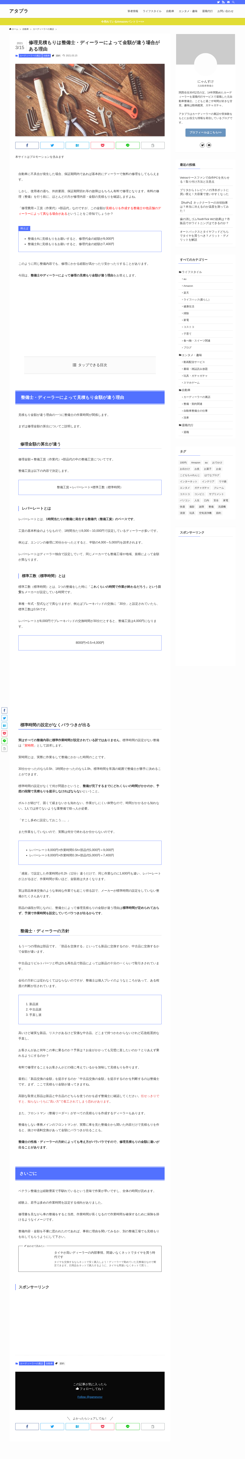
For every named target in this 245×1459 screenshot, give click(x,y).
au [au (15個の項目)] (206, 482)
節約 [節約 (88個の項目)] (218, 532)
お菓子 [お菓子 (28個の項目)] (208, 488)
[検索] (233, 2)
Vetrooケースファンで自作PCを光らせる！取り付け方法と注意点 (204, 179)
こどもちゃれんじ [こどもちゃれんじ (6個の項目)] (190, 494)
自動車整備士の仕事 (197, 427)
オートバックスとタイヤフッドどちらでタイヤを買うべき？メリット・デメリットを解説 (204, 235)
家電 (187, 326)
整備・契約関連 (194, 420)
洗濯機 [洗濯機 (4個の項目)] (222, 526)
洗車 (187, 435)
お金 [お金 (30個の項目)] (218, 488)
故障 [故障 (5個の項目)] (201, 526)
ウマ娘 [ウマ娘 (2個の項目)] (222, 501)
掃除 (187, 318)
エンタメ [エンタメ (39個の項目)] (185, 507)
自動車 (46, 55)
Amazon (189, 288)
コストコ (190, 334)
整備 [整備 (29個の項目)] (211, 526)
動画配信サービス (195, 373)
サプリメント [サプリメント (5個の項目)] (216, 513)
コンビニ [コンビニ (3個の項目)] (199, 513)
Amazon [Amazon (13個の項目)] (195, 482)
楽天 (187, 295)
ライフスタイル (193, 272)
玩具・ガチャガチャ (197, 388)
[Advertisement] (90, 317)
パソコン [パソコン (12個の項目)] (185, 520)
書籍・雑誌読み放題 (197, 380)
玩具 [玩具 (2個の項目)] (191, 532)
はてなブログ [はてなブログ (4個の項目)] (211, 494)
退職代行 (188, 443)
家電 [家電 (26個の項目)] (225, 520)
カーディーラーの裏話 (30, 55)
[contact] (228, 2)
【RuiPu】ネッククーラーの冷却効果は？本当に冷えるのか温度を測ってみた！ (204, 206)
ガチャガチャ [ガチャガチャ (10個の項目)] (201, 507)
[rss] (223, 2)
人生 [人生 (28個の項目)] (196, 520)
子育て (189, 341)
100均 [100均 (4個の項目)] (183, 482)
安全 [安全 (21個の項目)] (216, 520)
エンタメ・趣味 (193, 365)
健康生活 (190, 310)
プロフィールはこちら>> (205, 132)
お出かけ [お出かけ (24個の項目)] (185, 488)
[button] (27, 145)
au (186, 280)
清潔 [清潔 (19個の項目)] (182, 532)
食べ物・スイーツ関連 (198, 349)
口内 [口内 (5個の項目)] (206, 520)
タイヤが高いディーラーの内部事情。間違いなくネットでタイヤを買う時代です (104, 1254)
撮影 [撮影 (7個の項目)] (191, 526)
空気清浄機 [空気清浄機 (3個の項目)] (205, 532)
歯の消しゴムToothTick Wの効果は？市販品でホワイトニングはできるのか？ (205, 221)
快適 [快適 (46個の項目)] (182, 526)
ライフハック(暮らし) (198, 303)
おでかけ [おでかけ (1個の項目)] (217, 482)
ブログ (189, 356)
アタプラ (18, 11)
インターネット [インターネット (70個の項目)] (188, 501)
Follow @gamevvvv (90, 1396)
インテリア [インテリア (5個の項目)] (208, 501)
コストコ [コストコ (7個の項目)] (185, 513)
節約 (58, 55)
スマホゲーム (193, 396)
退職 (187, 451)
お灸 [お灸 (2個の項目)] (196, 488)
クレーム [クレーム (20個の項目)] (219, 507)
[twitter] (218, 2)
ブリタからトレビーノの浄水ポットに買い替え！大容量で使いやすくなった (204, 192)
